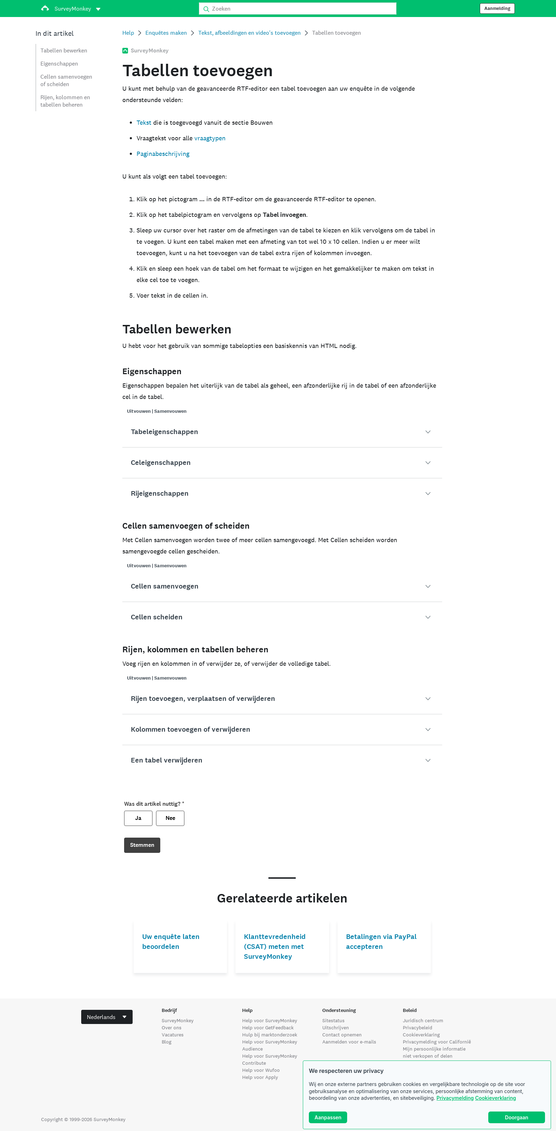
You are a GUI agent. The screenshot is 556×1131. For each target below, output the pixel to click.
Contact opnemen (342, 1034)
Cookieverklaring (495, 1098)
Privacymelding (455, 1098)
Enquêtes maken (166, 32)
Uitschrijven (335, 1027)
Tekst (144, 122)
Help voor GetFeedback (268, 1027)
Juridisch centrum (423, 1020)
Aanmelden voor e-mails (349, 1042)
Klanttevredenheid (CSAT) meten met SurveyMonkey (275, 946)
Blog (166, 1042)
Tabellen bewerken (63, 50)
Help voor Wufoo (261, 1070)
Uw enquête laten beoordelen (171, 941)
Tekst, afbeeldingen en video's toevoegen (249, 32)
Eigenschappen (59, 63)
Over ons (172, 1027)
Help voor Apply (260, 1077)
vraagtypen (210, 138)
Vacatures (173, 1034)
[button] (282, 432)
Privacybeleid (417, 1027)
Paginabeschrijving (163, 154)
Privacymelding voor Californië (437, 1042)
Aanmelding (497, 8)
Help (128, 32)
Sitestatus (333, 1020)
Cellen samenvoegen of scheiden (66, 80)
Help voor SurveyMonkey (269, 1020)
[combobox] (107, 1017)
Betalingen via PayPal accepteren (381, 941)
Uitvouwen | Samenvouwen (157, 411)
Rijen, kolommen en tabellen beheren (65, 101)
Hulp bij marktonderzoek (269, 1034)
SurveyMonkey (178, 1020)
